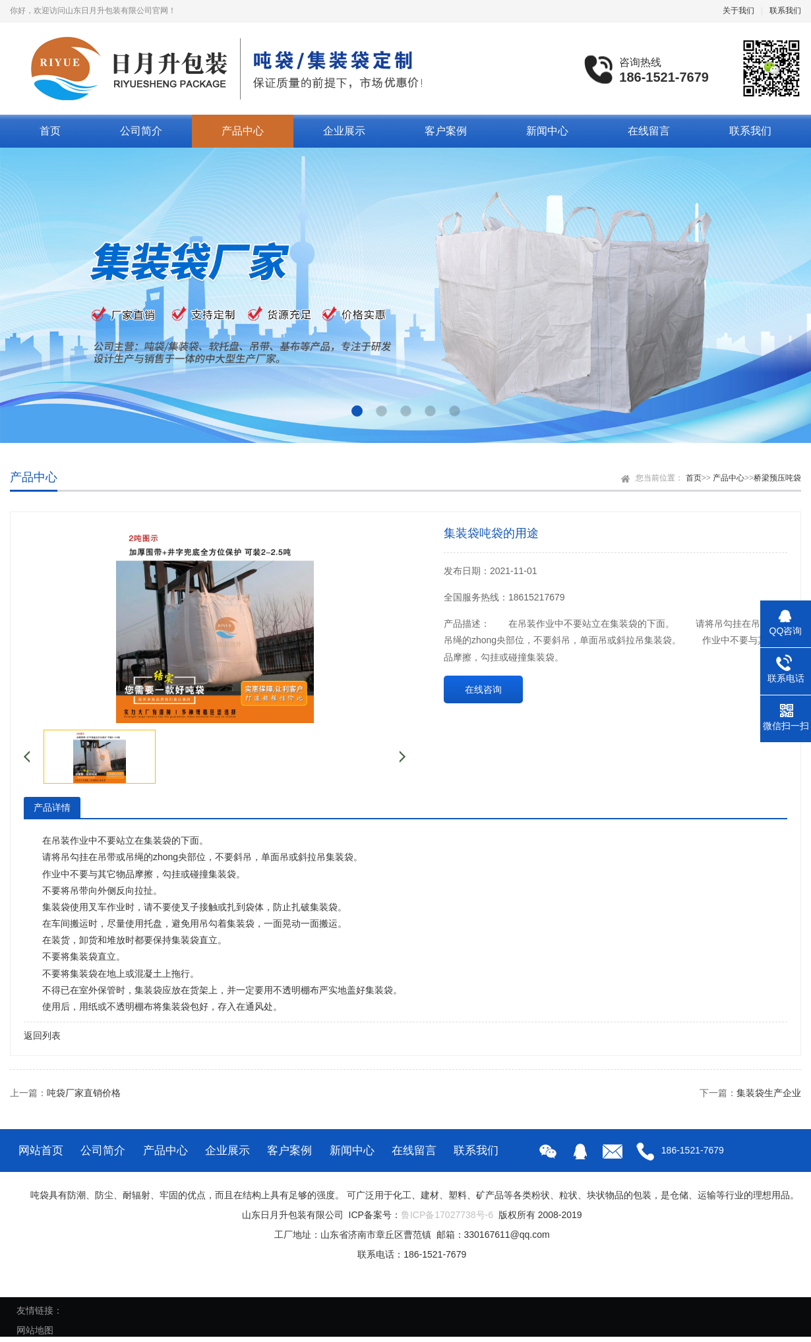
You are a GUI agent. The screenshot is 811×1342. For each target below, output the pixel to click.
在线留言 (649, 130)
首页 (50, 130)
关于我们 (738, 10)
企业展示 (344, 130)
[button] (357, 411)
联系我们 (785, 10)
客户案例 (446, 130)
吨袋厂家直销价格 (84, 1093)
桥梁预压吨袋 (777, 477)
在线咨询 (483, 689)
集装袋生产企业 (768, 1093)
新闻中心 (547, 130)
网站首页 (40, 1150)
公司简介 (141, 130)
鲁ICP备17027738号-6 (447, 1215)
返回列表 (42, 1035)
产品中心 (243, 130)
